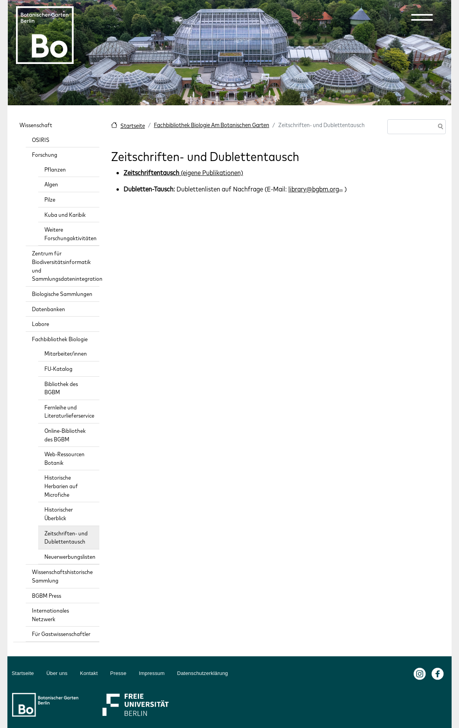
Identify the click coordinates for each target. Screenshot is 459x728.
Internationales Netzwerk (50, 615)
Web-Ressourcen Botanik (64, 458)
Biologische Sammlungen (62, 294)
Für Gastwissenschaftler (61, 634)
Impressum (151, 673)
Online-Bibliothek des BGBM (65, 435)
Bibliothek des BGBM (61, 388)
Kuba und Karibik (65, 214)
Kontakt (89, 673)
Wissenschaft (35, 125)
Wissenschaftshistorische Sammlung (62, 576)
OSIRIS (40, 139)
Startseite (132, 125)
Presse (118, 673)
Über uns (56, 673)
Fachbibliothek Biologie (60, 339)
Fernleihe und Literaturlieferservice (69, 412)
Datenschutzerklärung (202, 673)
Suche (439, 127)
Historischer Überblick (58, 514)
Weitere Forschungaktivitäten (70, 234)
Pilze (49, 199)
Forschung (44, 154)
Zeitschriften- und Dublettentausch (66, 538)
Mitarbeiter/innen (65, 353)
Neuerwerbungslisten (69, 556)
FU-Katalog (58, 368)
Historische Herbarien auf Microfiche (61, 486)
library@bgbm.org (316, 189)
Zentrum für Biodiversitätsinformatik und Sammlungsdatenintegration (65, 266)
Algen (51, 184)
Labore (40, 324)
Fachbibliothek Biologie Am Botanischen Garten (211, 125)
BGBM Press (46, 595)
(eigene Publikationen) (183, 172)
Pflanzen (55, 169)
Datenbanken (48, 309)
